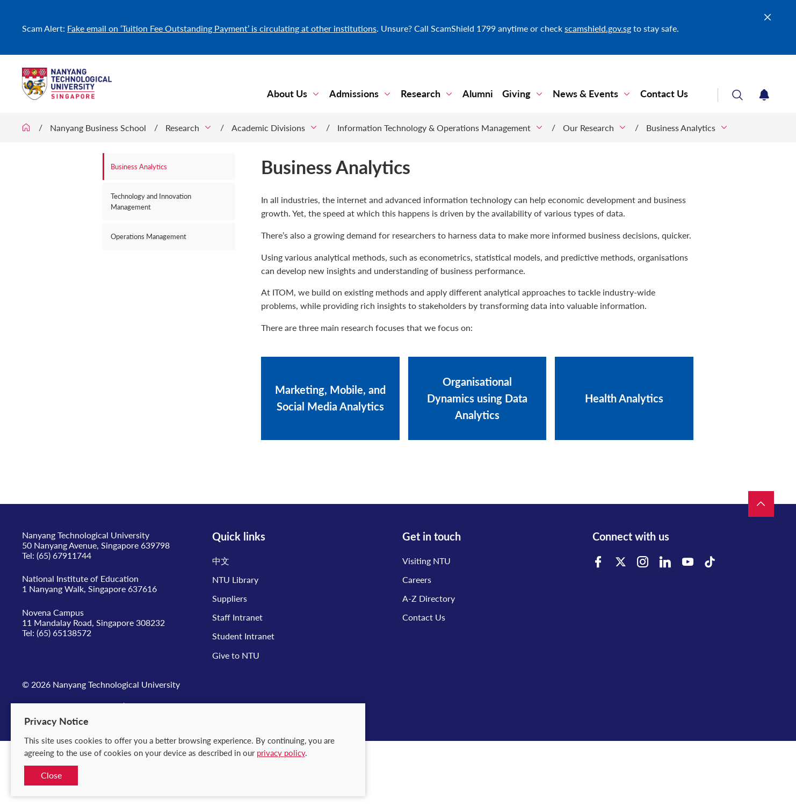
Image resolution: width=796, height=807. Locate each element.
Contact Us (664, 93)
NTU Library (235, 579)
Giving (516, 93)
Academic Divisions (268, 128)
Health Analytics (624, 398)
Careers (416, 579)
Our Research (588, 128)
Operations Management (148, 236)
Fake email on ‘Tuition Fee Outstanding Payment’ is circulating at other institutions (222, 28)
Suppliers (229, 598)
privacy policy (281, 753)
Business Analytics (680, 128)
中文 (220, 561)
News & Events (585, 93)
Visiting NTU (426, 561)
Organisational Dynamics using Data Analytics (477, 398)
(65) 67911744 (64, 555)
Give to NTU (235, 655)
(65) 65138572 (64, 633)
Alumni (477, 93)
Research (420, 93)
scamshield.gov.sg (598, 28)
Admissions (354, 93)
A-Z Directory (428, 598)
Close (51, 775)
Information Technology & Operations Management (434, 128)
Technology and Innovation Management (151, 201)
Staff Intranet (237, 617)
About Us (287, 93)
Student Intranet (243, 636)
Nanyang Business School (98, 128)
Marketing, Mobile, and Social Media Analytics (330, 398)
